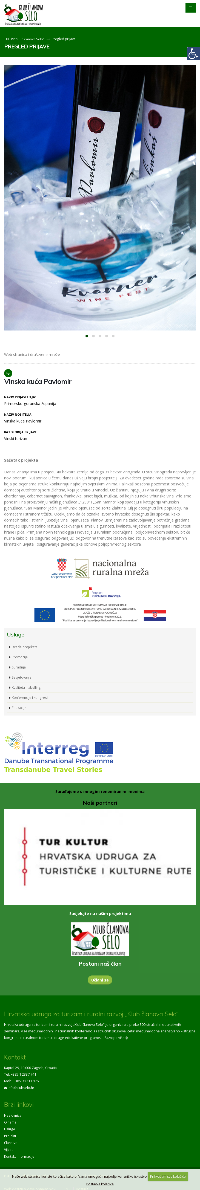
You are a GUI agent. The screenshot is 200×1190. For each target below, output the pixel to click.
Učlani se (100, 980)
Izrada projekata (25, 646)
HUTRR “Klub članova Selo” (25, 39)
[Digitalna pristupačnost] (193, 53)
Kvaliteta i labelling (26, 687)
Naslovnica (13, 1115)
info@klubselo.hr (22, 1087)
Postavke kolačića (100, 1184)
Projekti (10, 1134)
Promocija (20, 657)
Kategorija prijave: (20, 432)
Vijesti (9, 1147)
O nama (10, 1121)
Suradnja (19, 667)
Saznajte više (116, 1037)
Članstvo (11, 1141)
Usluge (10, 1128)
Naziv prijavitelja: (20, 397)
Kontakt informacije (19, 1154)
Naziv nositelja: (18, 414)
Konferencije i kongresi (30, 697)
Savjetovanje (22, 677)
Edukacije (19, 707)
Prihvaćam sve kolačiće (168, 1176)
